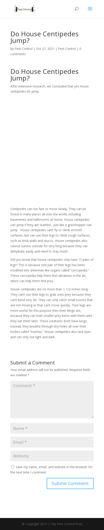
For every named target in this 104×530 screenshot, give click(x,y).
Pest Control (24, 49)
